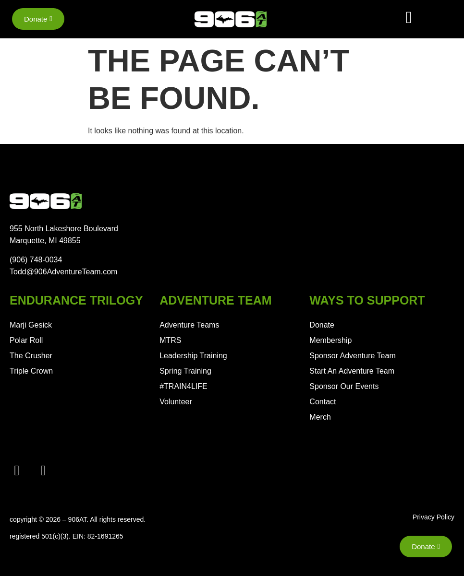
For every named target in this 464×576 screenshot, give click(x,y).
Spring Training (185, 371)
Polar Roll (26, 340)
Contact (322, 402)
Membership (330, 340)
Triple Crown (31, 371)
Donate (321, 325)
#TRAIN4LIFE (183, 386)
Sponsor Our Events (344, 386)
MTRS (170, 340)
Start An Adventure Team (351, 371)
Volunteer (175, 402)
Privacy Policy (433, 517)
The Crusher (31, 356)
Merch (319, 417)
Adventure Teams (189, 325)
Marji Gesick (31, 325)
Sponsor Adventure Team (352, 356)
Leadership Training (193, 356)
